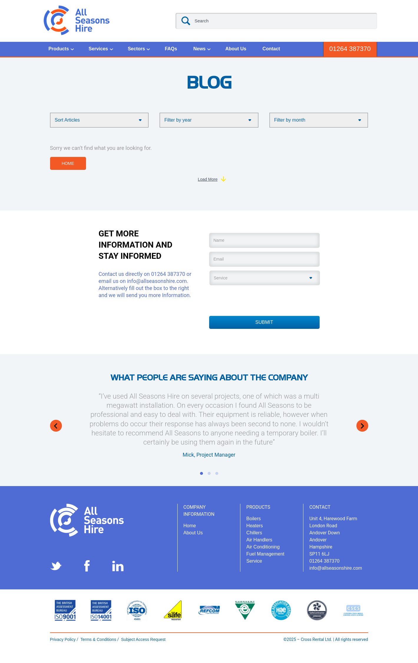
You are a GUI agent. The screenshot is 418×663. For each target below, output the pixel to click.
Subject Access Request (143, 639)
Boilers (253, 518)
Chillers (254, 532)
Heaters (254, 525)
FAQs (171, 48)
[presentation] (254, 299)
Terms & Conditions (97, 639)
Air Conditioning (263, 546)
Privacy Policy (63, 639)
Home (68, 163)
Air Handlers (259, 539)
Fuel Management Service (265, 557)
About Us (235, 48)
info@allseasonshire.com (157, 281)
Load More (208, 179)
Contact (271, 48)
